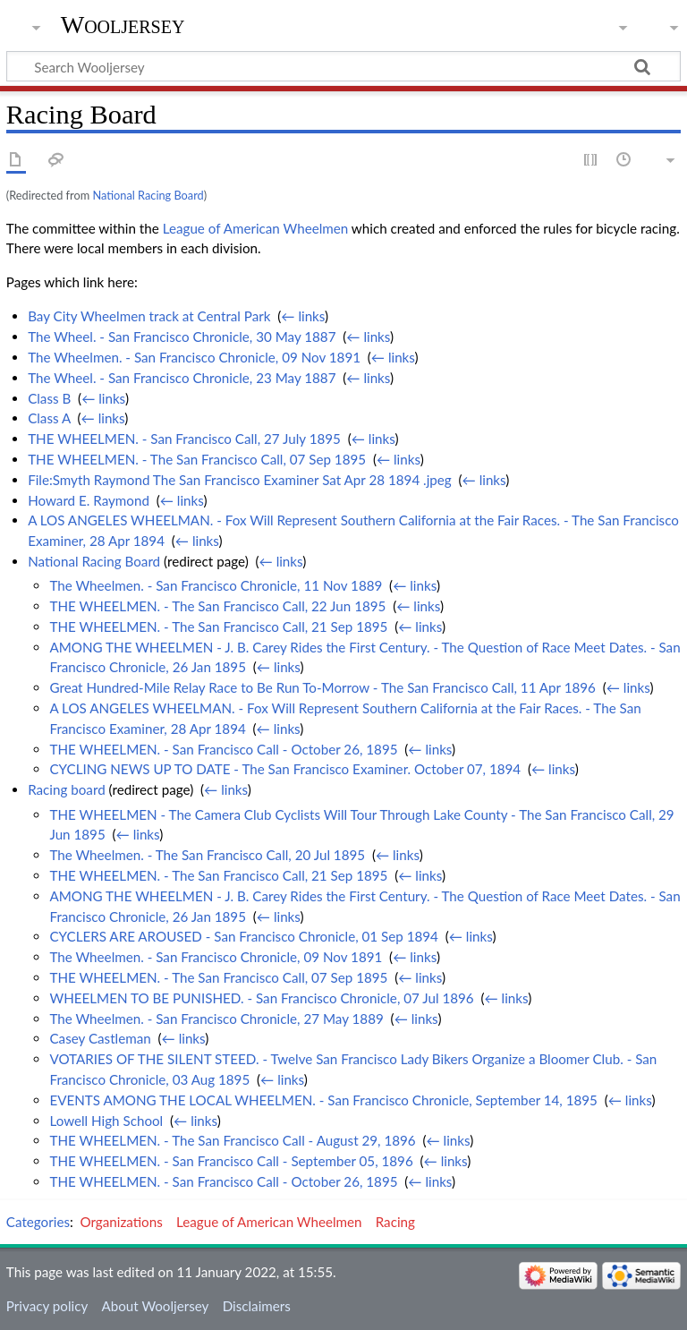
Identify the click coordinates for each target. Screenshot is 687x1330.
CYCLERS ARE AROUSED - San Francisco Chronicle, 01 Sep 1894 (243, 936)
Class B (49, 398)
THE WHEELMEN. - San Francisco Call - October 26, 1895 (223, 749)
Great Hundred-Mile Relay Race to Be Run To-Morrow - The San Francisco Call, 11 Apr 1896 (322, 687)
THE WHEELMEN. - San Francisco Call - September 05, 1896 (230, 1161)
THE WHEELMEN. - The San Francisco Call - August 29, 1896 (232, 1140)
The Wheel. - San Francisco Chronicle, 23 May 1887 (181, 378)
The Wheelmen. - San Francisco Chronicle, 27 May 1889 (216, 1018)
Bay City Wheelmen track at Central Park (149, 316)
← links (303, 316)
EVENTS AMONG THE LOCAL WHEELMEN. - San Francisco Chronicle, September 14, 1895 (323, 1100)
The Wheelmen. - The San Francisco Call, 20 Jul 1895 (207, 855)
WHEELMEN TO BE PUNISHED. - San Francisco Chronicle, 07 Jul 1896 (261, 998)
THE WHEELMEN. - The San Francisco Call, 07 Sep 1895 (197, 459)
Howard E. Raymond (88, 500)
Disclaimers (257, 1306)
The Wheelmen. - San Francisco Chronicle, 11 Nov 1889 (215, 585)
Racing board (67, 789)
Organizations (122, 1222)
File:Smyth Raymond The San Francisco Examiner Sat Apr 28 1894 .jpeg (240, 480)
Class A (49, 418)
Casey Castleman (99, 1038)
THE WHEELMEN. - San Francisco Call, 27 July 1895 (184, 439)
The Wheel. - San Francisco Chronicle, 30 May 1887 (181, 336)
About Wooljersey (154, 1306)
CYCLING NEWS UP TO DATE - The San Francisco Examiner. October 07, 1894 (285, 769)
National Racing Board (147, 195)
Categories (38, 1222)
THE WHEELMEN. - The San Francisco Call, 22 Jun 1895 (217, 606)
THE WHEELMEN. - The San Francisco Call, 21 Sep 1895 (218, 626)
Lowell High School (106, 1121)
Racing (395, 1222)
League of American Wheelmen (256, 228)
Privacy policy (47, 1306)
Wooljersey (123, 24)
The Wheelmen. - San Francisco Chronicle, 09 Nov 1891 (194, 357)
